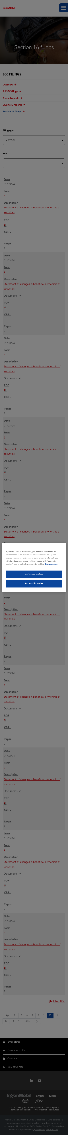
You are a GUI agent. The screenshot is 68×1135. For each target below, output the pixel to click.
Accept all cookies (34, 583)
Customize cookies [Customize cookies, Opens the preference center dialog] (34, 574)
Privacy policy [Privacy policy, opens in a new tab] (51, 564)
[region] (34, 567)
